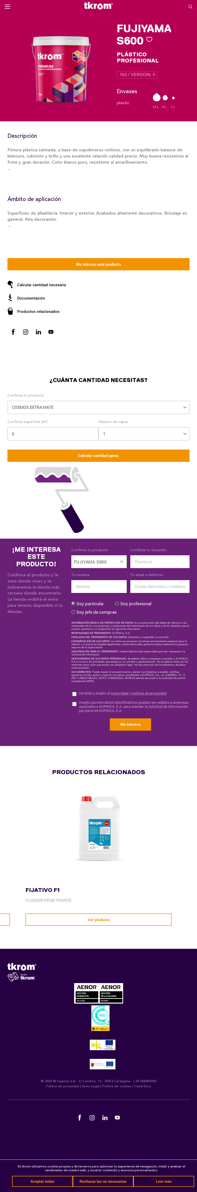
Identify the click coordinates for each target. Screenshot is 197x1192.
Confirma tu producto (25, 395)
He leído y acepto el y (123, 693)
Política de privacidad (62, 1086)
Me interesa (130, 724)
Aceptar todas (42, 1181)
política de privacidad (149, 693)
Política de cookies (116, 1086)
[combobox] (99, 558)
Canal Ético (142, 1086)
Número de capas (113, 422)
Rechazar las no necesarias (103, 1181)
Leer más (164, 1181)
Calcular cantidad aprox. (98, 455)
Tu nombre (80, 575)
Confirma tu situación (148, 550)
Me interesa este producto (98, 264)
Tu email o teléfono (146, 575)
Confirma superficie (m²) (27, 422)
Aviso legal (120, 693)
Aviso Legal (91, 1086)
